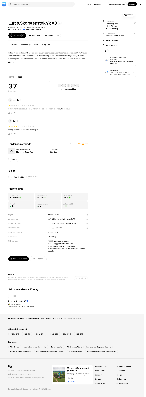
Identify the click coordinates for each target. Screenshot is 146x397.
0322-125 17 (67, 334)
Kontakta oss (100, 383)
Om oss (98, 379)
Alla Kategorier (99, 4)
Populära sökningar (123, 366)
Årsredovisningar (18, 259)
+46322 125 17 (39, 334)
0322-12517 (79, 334)
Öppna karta (128, 15)
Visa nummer (119, 36)
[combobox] (42, 4)
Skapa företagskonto (117, 4)
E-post (49, 35)
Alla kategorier (101, 366)
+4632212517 (14, 334)
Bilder (36, 45)
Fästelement (12, 27)
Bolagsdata (46, 45)
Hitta (19, 76)
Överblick (13, 45)
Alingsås (42, 27)
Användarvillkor (122, 383)
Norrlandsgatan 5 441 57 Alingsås (112, 25)
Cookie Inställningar (30, 389)
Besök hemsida (112, 40)
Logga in (132, 4)
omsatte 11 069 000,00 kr (69, 59)
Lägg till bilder (18, 177)
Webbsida (34, 35)
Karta (89, 4)
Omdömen (26, 45)
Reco (11, 76)
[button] (119, 45)
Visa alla (14, 159)
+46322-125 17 (54, 334)
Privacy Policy (13, 389)
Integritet (120, 375)
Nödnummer (121, 379)
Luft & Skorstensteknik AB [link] (72, 318)
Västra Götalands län (48, 318)
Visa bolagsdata (38, 259)
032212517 (26, 334)
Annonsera (120, 371)
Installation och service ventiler (27, 27)
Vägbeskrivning (112, 29)
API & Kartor (99, 371)
